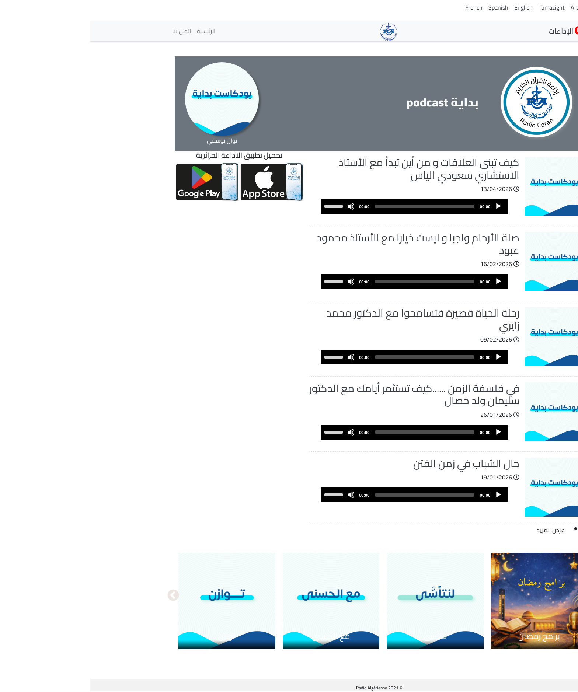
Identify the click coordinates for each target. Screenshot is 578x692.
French (383, 7)
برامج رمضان (449, 636)
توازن (136, 636)
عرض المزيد (460, 529)
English (433, 7)
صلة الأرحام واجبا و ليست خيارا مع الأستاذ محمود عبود (327, 244)
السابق (495, 596)
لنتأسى (344, 636)
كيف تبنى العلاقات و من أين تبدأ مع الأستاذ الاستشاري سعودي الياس (338, 169)
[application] (324, 206)
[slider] (334, 206)
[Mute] (260, 206)
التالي (83, 596)
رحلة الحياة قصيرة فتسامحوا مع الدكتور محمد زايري (332, 319)
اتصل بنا (91, 30)
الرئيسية (116, 30)
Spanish (408, 7)
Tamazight (461, 7)
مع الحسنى (241, 636)
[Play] (408, 206)
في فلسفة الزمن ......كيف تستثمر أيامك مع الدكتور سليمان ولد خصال (324, 394)
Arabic (488, 7)
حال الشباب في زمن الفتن (376, 463)
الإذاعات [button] (475, 31)
